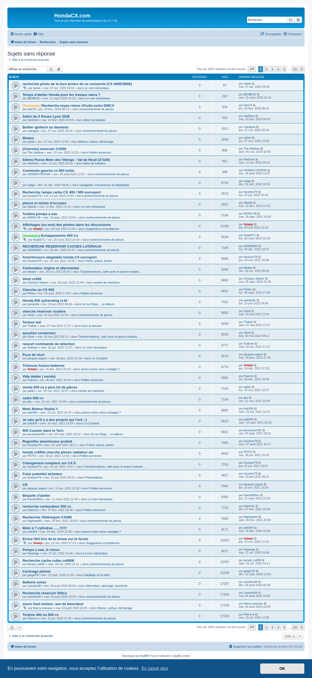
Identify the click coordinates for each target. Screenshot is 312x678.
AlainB (31, 206)
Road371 (39, 239)
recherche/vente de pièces (97, 109)
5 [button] (284, 69)
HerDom (32, 120)
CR (24, 485)
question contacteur (39, 333)
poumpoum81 (36, 434)
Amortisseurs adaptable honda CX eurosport (59, 257)
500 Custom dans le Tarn (42, 431)
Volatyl (37, 228)
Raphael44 (34, 520)
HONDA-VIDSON (38, 174)
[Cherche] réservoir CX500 (44, 149)
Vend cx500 (32, 279)
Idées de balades (94, 120)
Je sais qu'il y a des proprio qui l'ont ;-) (54, 420)
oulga (31, 185)
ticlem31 (32, 510)
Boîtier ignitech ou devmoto (45, 127)
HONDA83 (34, 250)
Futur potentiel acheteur (42, 474)
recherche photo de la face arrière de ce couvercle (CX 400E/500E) (77, 84)
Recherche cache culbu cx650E (48, 561)
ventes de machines (107, 282)
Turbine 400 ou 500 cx (40, 615)
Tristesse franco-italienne (43, 366)
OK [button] (282, 668)
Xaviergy (33, 553)
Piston (31, 293)
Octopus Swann (37, 282)
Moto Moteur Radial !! (40, 409)
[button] (252, 69)
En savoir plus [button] (154, 668)
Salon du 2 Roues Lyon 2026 (46, 116)
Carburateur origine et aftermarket (50, 268)
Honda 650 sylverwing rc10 (44, 301)
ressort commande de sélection (48, 344)
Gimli (30, 315)
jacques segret (37, 358)
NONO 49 (33, 217)
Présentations (94, 477)
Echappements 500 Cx (59, 236)
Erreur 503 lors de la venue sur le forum (55, 539)
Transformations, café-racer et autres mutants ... (111, 271)
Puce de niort (33, 355)
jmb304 (32, 412)
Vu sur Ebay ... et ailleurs (98, 304)
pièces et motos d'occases (44, 203)
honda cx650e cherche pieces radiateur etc (58, 452)
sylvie (36, 88)
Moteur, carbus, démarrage (96, 141)
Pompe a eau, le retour (41, 550)
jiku (29, 401)
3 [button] (272, 69)
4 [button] (278, 69)
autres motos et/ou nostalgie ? (100, 369)
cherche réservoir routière (44, 311)
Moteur (28, 138)
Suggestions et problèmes (102, 228)
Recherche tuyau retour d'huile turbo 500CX (78, 106)
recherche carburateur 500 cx (46, 506)
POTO (31, 455)
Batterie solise (34, 582)
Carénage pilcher (36, 571)
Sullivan (32, 347)
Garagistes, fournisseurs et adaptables (104, 185)
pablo (31, 390)
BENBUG (33, 98)
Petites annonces (100, 152)
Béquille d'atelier (36, 496)
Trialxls (31, 325)
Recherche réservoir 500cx (44, 593)
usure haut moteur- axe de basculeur (53, 604)
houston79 (34, 195)
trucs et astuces (91, 325)
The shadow (35, 152)
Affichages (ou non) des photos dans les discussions (66, 225)
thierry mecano (42, 608)
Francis (32, 380)
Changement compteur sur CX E (49, 463)
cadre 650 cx (32, 398)
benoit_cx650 (36, 564)
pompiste (33, 304)
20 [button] (295, 69)
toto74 (31, 109)
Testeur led (31, 322)
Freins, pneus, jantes (98, 260)
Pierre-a (32, 618)
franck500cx (35, 499)
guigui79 (33, 575)
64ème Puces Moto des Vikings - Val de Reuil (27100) (66, 160)
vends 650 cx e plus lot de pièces (49, 387)
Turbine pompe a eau (39, 214)
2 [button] (266, 69)
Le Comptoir (100, 358)
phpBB (144, 655)
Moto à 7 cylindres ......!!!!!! (44, 528)
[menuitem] (38, 34)
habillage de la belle (97, 575)
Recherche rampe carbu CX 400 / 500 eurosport (61, 192)
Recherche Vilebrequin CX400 (47, 517)
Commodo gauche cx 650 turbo (48, 171)
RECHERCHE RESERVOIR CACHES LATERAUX (61, 246)
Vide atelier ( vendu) (39, 376)
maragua (33, 130)
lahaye (31, 271)
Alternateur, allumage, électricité (106, 585)
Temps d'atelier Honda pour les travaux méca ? (61, 95)
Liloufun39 (34, 585)
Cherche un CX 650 (38, 290)
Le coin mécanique (97, 88)
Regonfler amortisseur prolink (47, 441)
